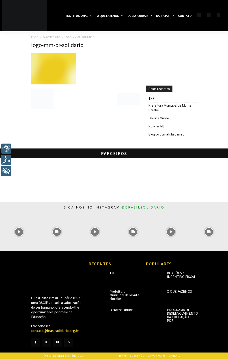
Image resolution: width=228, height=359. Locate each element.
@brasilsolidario (142, 207)
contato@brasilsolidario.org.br (55, 331)
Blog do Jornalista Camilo (166, 134)
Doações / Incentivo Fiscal (181, 275)
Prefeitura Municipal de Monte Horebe (169, 108)
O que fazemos (179, 291)
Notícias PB (156, 126)
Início (35, 37)
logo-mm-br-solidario (57, 45)
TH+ (151, 98)
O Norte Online (158, 118)
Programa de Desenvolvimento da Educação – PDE (182, 315)
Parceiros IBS (51, 37)
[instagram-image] (19, 232)
